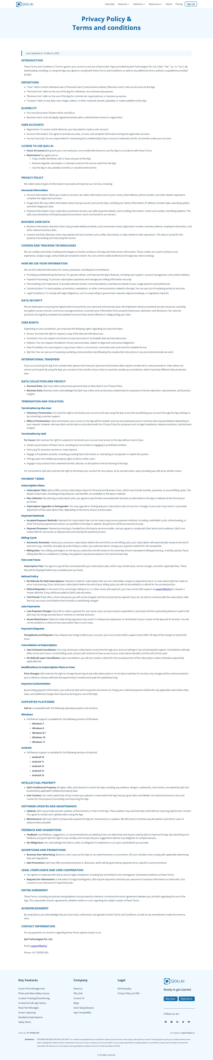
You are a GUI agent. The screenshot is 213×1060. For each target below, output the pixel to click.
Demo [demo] (169, 4)
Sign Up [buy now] (191, 4)
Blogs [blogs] (76, 1003)
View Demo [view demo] (186, 998)
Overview (109, 4)
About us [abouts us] (77, 988)
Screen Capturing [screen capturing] (27, 1012)
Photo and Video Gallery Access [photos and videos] (33, 993)
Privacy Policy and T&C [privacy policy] (129, 993)
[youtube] (189, 1023)
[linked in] (177, 1023)
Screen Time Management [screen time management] (31, 988)
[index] (26, 4)
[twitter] (183, 1023)
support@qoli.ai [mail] (188, 1033)
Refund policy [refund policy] (124, 988)
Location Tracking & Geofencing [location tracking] (34, 998)
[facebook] (166, 1023)
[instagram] (171, 1023)
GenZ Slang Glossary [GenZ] (83, 1007)
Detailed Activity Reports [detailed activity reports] (30, 1017)
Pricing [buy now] (179, 4)
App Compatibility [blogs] (82, 1012)
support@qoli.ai (163, 589)
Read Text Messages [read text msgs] (28, 1007)
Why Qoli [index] (77, 993)
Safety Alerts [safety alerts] (24, 1022)
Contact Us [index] (78, 998)
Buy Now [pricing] (170, 998)
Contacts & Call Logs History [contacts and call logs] (32, 1003)
